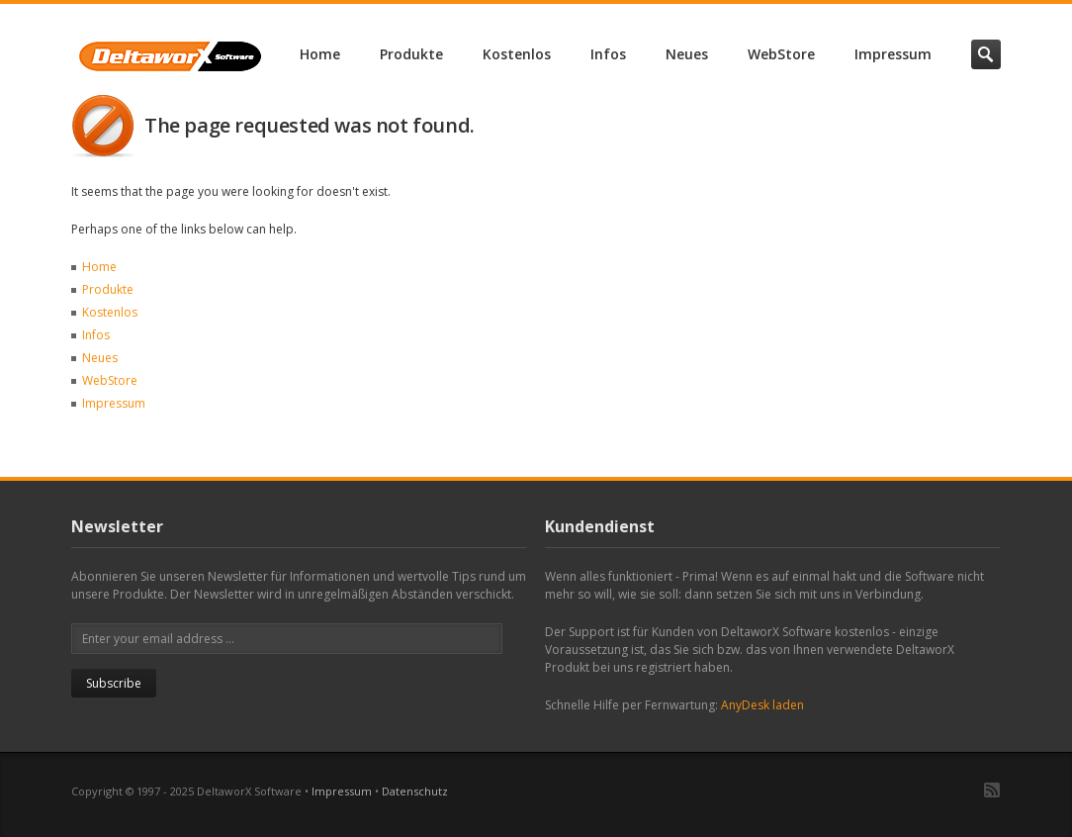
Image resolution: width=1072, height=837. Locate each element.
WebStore (781, 54)
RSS (992, 790)
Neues (687, 54)
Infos (608, 54)
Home (320, 54)
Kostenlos (517, 54)
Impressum (893, 54)
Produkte (411, 54)
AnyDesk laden (762, 705)
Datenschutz (415, 791)
